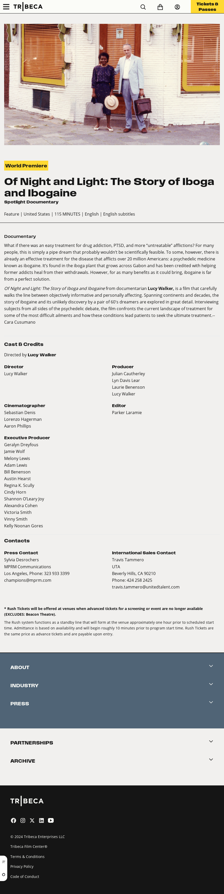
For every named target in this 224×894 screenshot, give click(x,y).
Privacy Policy (21, 866)
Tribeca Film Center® (28, 846)
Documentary (20, 236)
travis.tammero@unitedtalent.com (146, 587)
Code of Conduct (24, 876)
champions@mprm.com (27, 580)
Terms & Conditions (27, 856)
